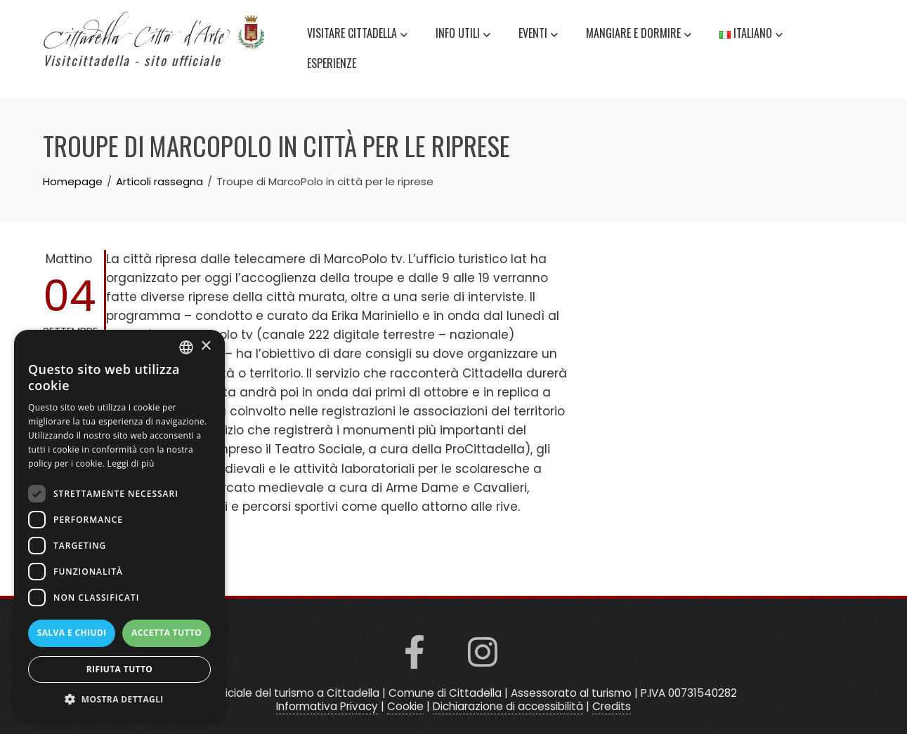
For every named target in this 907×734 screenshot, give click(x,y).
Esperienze (331, 63)
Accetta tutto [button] (166, 633)
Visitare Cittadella (357, 35)
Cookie (405, 706)
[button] (119, 699)
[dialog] (119, 525)
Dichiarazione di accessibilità (508, 706)
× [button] (205, 346)
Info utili (463, 35)
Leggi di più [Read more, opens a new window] (131, 463)
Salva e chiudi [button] (72, 633)
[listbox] (186, 347)
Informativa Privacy (327, 706)
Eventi (538, 35)
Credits (611, 706)
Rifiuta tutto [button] (119, 669)
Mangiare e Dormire (638, 35)
